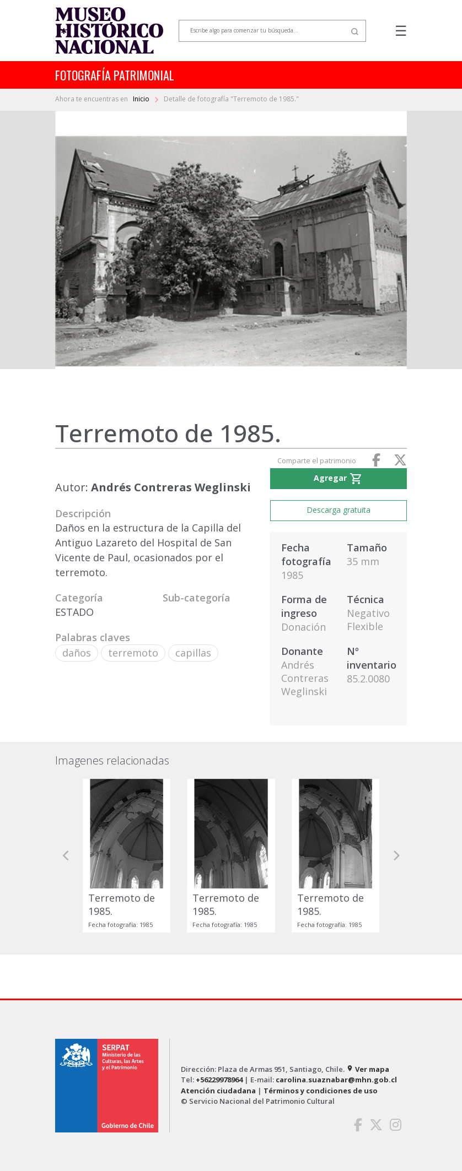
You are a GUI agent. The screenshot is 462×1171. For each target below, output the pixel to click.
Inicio (142, 99)
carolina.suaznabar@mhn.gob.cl (336, 1080)
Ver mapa (367, 1069)
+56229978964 (219, 1080)
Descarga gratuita (338, 510)
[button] (66, 856)
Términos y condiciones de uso (321, 1091)
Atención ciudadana (218, 1091)
